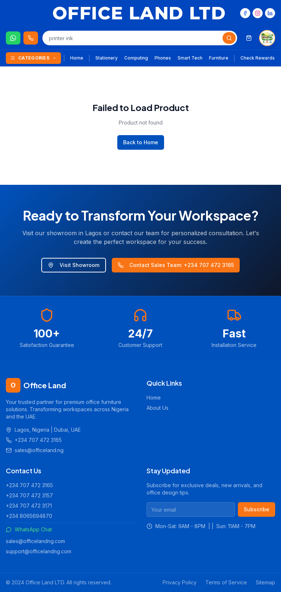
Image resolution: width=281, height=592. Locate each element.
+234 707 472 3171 (29, 506)
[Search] (229, 38)
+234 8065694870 (29, 516)
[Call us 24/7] (30, 38)
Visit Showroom (73, 265)
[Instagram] (257, 13)
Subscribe (256, 509)
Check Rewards (257, 58)
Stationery (106, 58)
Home (76, 58)
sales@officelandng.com (35, 541)
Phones (163, 58)
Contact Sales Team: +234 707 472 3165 (176, 265)
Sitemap (265, 582)
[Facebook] (245, 13)
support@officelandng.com (38, 551)
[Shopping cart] (249, 38)
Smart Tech (190, 58)
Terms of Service (226, 582)
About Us (157, 408)
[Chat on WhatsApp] (13, 38)
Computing (136, 58)
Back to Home (140, 142)
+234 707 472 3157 (29, 495)
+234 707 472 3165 (29, 485)
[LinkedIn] (270, 13)
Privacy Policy (180, 582)
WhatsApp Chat (29, 529)
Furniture (218, 58)
